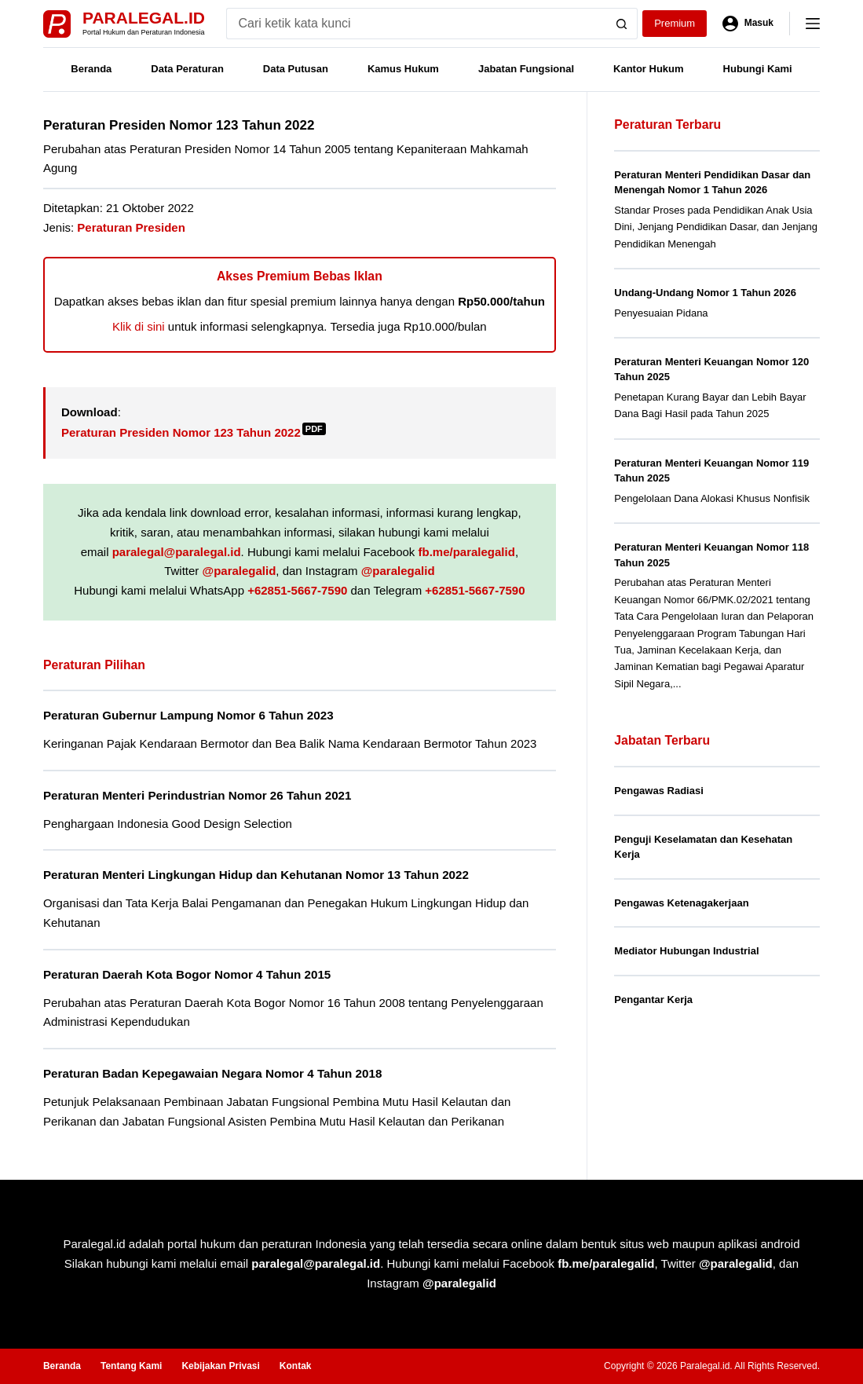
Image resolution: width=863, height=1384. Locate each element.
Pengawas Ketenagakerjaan (681, 903)
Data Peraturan (187, 69)
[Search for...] (416, 23)
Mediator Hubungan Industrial (686, 951)
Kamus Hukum (403, 69)
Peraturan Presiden (131, 227)
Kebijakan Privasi (220, 1365)
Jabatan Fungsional (526, 69)
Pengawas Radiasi (658, 790)
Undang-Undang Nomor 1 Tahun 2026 (705, 292)
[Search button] (622, 23)
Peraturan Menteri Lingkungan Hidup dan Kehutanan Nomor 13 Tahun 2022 (256, 874)
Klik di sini (138, 326)
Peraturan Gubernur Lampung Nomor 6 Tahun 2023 (188, 715)
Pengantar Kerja (653, 999)
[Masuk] (747, 23)
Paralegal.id (143, 18)
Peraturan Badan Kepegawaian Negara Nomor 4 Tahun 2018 (212, 1073)
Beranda (91, 69)
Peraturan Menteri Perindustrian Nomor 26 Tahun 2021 (197, 795)
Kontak (296, 1365)
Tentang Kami (131, 1365)
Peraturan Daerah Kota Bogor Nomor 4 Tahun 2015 (187, 974)
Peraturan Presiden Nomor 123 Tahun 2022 (193, 432)
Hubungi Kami (757, 69)
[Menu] (813, 23)
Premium (674, 23)
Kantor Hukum (648, 69)
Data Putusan (295, 69)
